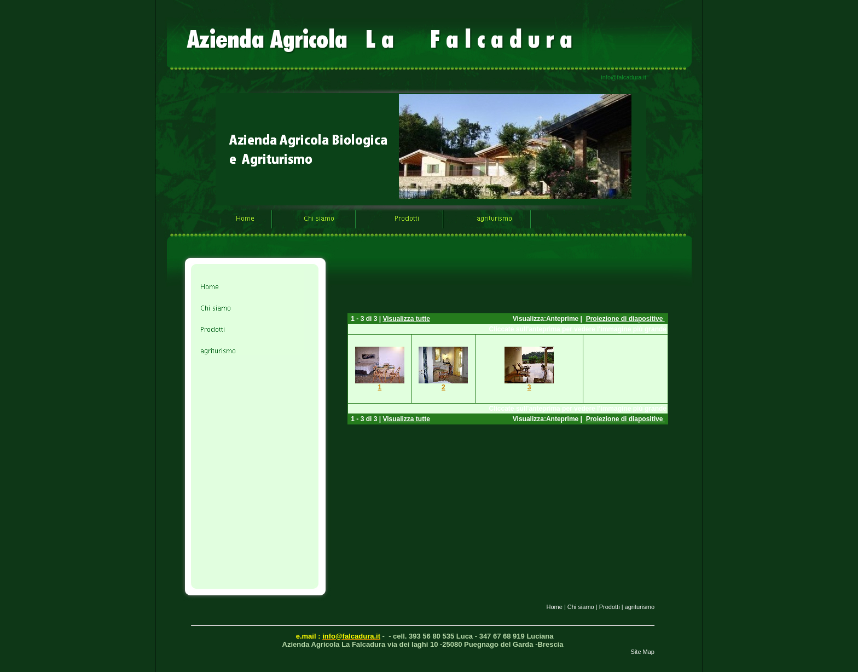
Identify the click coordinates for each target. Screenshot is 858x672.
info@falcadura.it (623, 77)
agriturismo (639, 607)
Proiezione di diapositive (625, 319)
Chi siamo (580, 607)
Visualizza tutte (406, 319)
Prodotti (609, 607)
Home (554, 607)
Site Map (642, 651)
